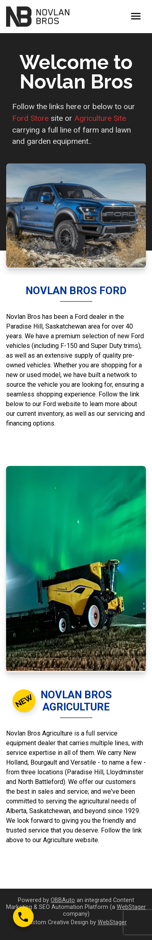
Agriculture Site (100, 118)
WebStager (131, 907)
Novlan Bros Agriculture (76, 701)
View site (76, 444)
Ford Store (30, 118)
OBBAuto (63, 900)
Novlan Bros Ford (76, 291)
